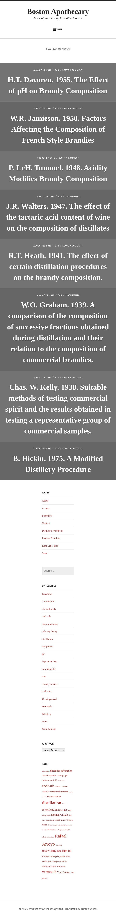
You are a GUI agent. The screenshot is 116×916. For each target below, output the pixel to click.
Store (45, 551)
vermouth (47, 704)
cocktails (47, 614)
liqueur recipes (50, 659)
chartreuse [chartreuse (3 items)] (61, 779)
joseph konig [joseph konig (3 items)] (50, 818)
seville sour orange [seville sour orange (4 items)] (50, 860)
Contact (46, 521)
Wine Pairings (49, 727)
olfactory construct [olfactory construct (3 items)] (48, 835)
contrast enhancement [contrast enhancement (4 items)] (59, 790)
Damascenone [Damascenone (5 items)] (54, 795)
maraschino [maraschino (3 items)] (62, 823)
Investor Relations (52, 536)
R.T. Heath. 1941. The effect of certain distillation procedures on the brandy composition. (58, 265)
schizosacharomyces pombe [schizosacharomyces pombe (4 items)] (53, 855)
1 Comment (75, 157)
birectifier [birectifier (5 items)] (55, 769)
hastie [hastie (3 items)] (49, 813)
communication (50, 622)
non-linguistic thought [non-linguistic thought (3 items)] (62, 828)
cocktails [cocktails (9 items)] (48, 784)
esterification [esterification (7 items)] (49, 808)
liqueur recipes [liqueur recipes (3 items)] (52, 823)
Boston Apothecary (58, 11)
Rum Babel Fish (51, 544)
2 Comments (74, 195)
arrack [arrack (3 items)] (47, 769)
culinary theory (50, 629)
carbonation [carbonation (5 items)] (66, 769)
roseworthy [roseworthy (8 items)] (49, 849)
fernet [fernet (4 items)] (60, 808)
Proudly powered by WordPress (37, 908)
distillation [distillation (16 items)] (51, 801)
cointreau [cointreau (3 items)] (58, 785)
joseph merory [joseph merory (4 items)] (61, 818)
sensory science (50, 682)
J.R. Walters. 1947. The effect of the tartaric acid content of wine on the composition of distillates (58, 216)
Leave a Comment (75, 69)
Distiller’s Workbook (53, 529)
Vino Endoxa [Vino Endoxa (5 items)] (63, 870)
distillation (48, 637)
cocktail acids (49, 607)
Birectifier (47, 514)
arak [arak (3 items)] (43, 769)
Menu (58, 29)
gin (43, 652)
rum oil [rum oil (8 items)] (66, 849)
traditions (47, 689)
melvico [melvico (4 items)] (51, 828)
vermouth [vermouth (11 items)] (49, 870)
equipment (48, 644)
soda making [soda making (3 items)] (62, 860)
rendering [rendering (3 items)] (59, 843)
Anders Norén (88, 908)
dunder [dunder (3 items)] (64, 802)
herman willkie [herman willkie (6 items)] (59, 813)
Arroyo (46, 506)
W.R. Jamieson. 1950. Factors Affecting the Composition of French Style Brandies (58, 129)
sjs (56, 69)
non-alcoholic (49, 667)
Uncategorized (50, 697)
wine (44, 719)
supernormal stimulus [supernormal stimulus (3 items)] (49, 865)
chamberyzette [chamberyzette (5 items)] (49, 774)
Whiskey (47, 712)
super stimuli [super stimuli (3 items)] (61, 865)
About (45, 499)
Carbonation (48, 599)
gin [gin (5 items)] (65, 808)
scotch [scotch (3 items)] (68, 855)
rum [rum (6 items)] (59, 849)
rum (44, 674)
